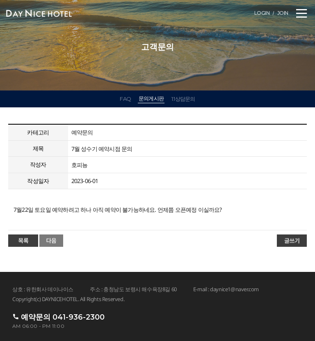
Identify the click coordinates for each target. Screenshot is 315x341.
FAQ (125, 98)
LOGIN (262, 13)
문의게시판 (151, 98)
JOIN (282, 13)
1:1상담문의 (183, 98)
